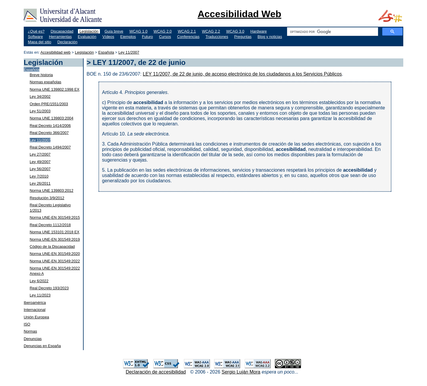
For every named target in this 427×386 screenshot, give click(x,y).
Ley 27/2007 (40, 154)
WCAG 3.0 (235, 31)
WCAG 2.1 (187, 31)
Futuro (147, 36)
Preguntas (242, 36)
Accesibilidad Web (239, 14)
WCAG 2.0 (163, 31)
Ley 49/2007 (40, 161)
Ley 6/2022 (39, 281)
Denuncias (33, 338)
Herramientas (60, 36)
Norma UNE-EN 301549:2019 (55, 239)
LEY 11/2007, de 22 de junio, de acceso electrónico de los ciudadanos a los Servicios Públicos (242, 73)
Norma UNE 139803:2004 (51, 118)
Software (35, 36)
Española (106, 52)
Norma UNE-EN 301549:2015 (55, 217)
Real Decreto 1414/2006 (50, 125)
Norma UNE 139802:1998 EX (54, 89)
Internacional (34, 309)
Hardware (258, 31)
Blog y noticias (270, 36)
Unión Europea (36, 317)
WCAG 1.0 (138, 31)
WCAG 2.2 (211, 31)
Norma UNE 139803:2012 (51, 190)
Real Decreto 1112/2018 (50, 225)
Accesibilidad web (55, 52)
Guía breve (113, 31)
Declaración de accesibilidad (156, 371)
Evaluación (87, 36)
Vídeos (108, 36)
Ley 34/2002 (40, 96)
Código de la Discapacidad (52, 246)
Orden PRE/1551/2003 (49, 104)
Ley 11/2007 (128, 52)
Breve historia (41, 75)
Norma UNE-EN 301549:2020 (55, 253)
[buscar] (332, 31)
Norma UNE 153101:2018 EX (54, 232)
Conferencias (188, 36)
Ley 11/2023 (40, 295)
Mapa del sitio (39, 42)
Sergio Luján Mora (241, 371)
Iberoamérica (35, 302)
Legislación (88, 31)
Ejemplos (128, 36)
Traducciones (216, 36)
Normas (30, 331)
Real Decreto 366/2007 (49, 132)
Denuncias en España (42, 346)
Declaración (67, 42)
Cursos (165, 36)
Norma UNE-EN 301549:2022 (55, 261)
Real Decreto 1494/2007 (50, 147)
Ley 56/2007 (40, 169)
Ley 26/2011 (40, 183)
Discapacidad (62, 31)
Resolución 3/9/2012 (47, 198)
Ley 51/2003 (40, 111)
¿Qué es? (36, 31)
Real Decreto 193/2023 (49, 288)
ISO (27, 324)
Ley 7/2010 (39, 176)
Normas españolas (45, 82)
